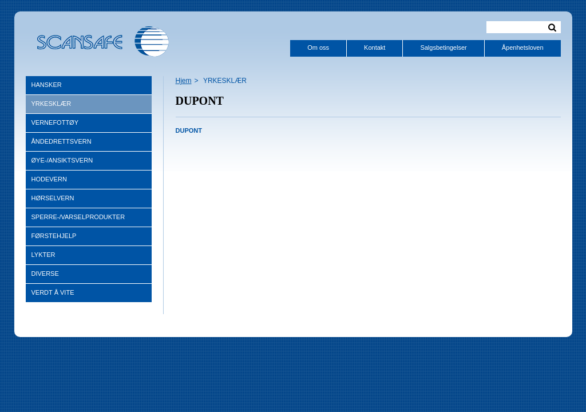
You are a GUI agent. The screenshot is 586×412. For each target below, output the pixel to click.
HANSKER (46, 84)
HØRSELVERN (52, 198)
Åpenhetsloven (523, 47)
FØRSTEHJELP (54, 235)
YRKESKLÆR (51, 103)
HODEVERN (49, 179)
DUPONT (189, 130)
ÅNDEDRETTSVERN (61, 141)
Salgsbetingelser (443, 47)
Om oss (318, 47)
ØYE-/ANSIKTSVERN (62, 160)
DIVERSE (45, 273)
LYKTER (43, 254)
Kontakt (374, 47)
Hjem (184, 81)
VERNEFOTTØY (55, 122)
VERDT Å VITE (52, 292)
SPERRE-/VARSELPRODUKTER (78, 216)
